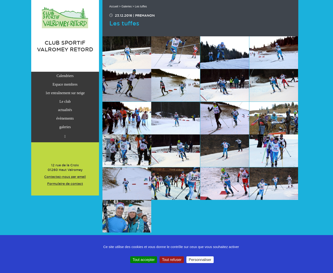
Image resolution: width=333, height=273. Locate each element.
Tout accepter (144, 260)
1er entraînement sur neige (65, 93)
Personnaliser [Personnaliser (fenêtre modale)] (200, 260)
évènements (65, 118)
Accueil (113, 6)
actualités (65, 110)
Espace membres (64, 84)
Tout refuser (171, 260)
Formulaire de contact (65, 184)
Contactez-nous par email (65, 177)
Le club (65, 101)
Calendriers (65, 76)
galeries (65, 127)
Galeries (126, 6)
